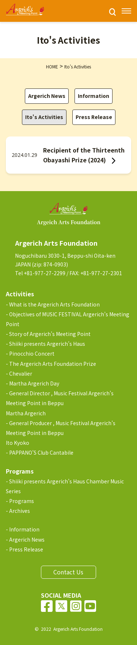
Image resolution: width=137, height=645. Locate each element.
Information (93, 95)
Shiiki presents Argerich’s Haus (47, 343)
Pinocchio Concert (31, 353)
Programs (21, 500)
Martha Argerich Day (34, 383)
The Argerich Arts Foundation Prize (52, 363)
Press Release (94, 116)
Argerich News (46, 95)
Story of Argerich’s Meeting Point (50, 333)
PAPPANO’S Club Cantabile (41, 452)
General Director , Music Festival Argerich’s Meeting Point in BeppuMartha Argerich (60, 402)
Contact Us (68, 571)
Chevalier (20, 373)
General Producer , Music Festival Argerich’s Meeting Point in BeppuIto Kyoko (60, 432)
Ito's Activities (44, 116)
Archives (19, 510)
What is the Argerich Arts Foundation (54, 304)
